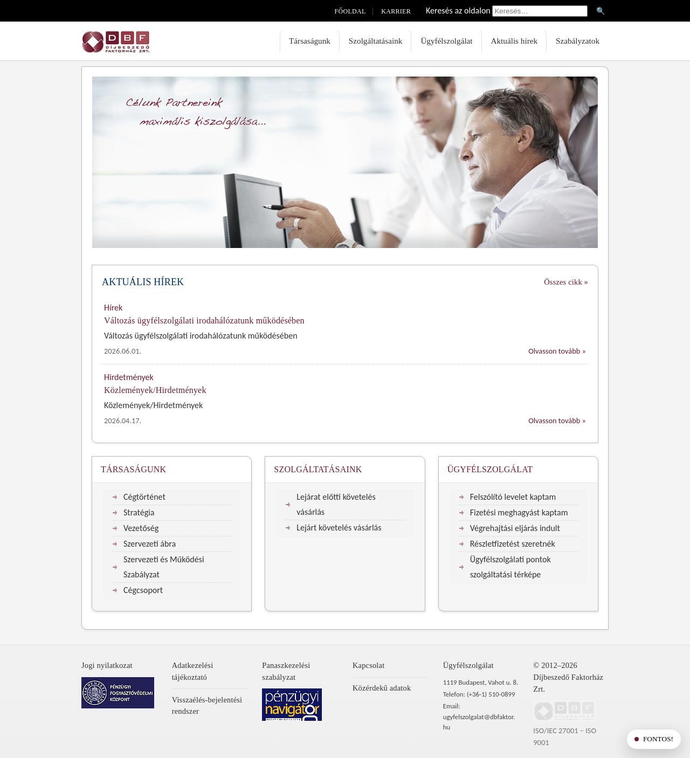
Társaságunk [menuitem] (309, 40)
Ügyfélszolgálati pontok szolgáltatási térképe (510, 567)
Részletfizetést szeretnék (512, 544)
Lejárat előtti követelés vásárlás (335, 504)
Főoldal (350, 11)
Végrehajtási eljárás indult (515, 528)
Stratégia (139, 512)
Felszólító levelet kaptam (513, 497)
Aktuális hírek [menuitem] (514, 40)
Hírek (113, 307)
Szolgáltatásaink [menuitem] (376, 40)
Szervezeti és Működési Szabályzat (163, 567)
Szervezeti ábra (149, 544)
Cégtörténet (144, 497)
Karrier (396, 11)
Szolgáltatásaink (318, 469)
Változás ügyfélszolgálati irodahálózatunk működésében (204, 320)
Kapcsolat (368, 665)
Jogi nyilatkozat (107, 665)
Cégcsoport (143, 590)
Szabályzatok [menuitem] (577, 40)
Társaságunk (133, 469)
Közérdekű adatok (382, 688)
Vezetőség (140, 528)
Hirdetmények (129, 377)
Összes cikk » (566, 282)
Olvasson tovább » (557, 351)
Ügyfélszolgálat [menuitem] (446, 40)
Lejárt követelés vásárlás (338, 527)
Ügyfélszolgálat (490, 469)
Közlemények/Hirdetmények (155, 390)
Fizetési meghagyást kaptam (519, 512)
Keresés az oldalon (458, 10)
